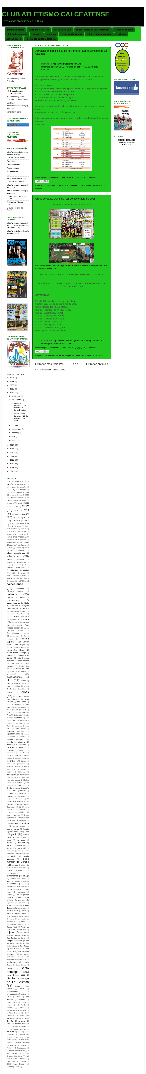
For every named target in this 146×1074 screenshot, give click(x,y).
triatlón (22, 1000)
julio (14, 436)
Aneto (11, 545)
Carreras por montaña (16, 181)
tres (18, 997)
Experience (22, 745)
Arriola (26, 548)
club (9, 680)
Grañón (9, 766)
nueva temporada (23, 886)
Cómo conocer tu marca (99, 34)
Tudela (23, 1005)
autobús (9, 562)
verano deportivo (22, 1024)
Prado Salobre (12, 906)
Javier (27, 807)
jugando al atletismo (18, 820)
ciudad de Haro (22, 669)
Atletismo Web (13, 168)
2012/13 (16, 510)
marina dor (10, 851)
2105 (14, 531)
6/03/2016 (10, 534)
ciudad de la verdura (18, 671)
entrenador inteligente (15, 731)
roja (21, 932)
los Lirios (21, 840)
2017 (12, 445)
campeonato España (17, 611)
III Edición (22, 791)
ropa (27, 933)
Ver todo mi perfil (14, 112)
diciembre (16, 396)
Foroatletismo (12, 171)
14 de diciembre (21, 489)
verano (9, 1024)
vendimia (21, 1021)
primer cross (22, 908)
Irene (21, 799)
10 (7, 481)
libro (21, 832)
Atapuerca (21, 550)
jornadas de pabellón (76, 185)
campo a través (13, 617)
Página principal (15, 29)
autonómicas (21, 562)
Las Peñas (13, 832)
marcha (9, 848)
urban (18, 1013)
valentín (19, 1018)
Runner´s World (14, 935)
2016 (12, 449)
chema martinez (23, 661)
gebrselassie (21, 764)
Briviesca (10, 578)
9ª (16, 539)
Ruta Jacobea (12, 938)
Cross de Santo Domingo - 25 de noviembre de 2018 (65, 198)
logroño (13, 834)
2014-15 (16, 518)
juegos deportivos (13, 815)
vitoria (9, 1048)
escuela (22, 736)
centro (19, 658)
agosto (15, 433)
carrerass (10, 655)
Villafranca (13, 1045)
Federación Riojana (15, 750)
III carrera (19, 783)
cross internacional (19, 707)
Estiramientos (14, 39)
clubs (8, 683)
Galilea (23, 761)
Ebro (27, 718)
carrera (25, 619)
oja (11, 889)
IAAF (9, 175)
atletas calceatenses (16, 553)
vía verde (10, 1032)
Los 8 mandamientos (71, 34)
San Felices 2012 (22, 943)
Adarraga (10, 542)
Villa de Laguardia (22, 1042)
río (14, 930)
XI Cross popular (20, 1048)
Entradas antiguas (97, 363)
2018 (12, 393)
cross (25, 692)
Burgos (18, 578)
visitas (23, 1045)
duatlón (19, 718)
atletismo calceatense (15, 559)
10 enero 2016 (17, 481)
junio (14, 440)
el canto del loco (17, 721)
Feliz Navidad (24, 753)
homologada (11, 775)
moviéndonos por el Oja (18, 876)
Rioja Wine (22, 930)
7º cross (20, 534)
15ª (8, 492)
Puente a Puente (13, 911)
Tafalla (9, 997)
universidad (11, 1010)
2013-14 (15, 514)
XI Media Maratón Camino (16, 1050)
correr (24, 683)
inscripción (21, 796)
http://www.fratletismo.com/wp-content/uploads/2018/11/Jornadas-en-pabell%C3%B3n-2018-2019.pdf (70, 67)
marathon (10, 843)
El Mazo (19, 723)
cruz (24, 710)
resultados (25, 922)
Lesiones (121, 34)
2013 (12, 460)
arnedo (18, 548)
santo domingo (18, 970)
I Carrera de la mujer (17, 777)
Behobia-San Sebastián (18, 570)
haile (16, 766)
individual (10, 793)
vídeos (11, 1034)
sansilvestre (11, 962)
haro (23, 766)
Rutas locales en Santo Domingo (93, 29)
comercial (16, 683)
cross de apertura (66, 355)
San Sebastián (15, 949)
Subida (23, 994)
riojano (10, 932)
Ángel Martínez (21, 545)
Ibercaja (17, 780)
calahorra (22, 581)
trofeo (24, 1002)
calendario (20, 588)
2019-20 (23, 529)
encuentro (18, 726)
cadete (11, 581)
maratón (10, 845)
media (13, 856)
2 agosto (19, 503)
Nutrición (51, 34)
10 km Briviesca (20, 484)
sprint (22, 989)
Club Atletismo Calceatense (16, 92)
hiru (15, 769)
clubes (23, 681)
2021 (12, 381)
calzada (12, 594)
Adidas (19, 542)
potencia (22, 903)
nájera (9, 881)
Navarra (26, 881)
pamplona (21, 892)
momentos (22, 868)
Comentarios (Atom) (56, 370)
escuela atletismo (15, 739)
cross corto (21, 702)
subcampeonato (13, 991)
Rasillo (9, 913)
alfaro (27, 542)
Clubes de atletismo (17, 34)
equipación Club (13, 734)
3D (20, 531)
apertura (9, 548)
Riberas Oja (22, 924)
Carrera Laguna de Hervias (18, 633)
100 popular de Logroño (16, 487)
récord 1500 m (24, 916)
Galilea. (9, 764)
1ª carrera (10, 503)
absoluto (23, 539)
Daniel (26, 715)
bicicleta (16, 575)
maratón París (21, 845)
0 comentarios (90, 177)
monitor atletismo (15, 870)
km (16, 823)
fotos (12, 761)
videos (26, 1032)
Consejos (36, 34)
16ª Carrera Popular (21, 492)
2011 (12, 467)
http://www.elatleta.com (17, 178)
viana (19, 1032)
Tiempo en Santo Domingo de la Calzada (127, 142)
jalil (20, 807)
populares (10, 903)
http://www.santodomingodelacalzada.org (17, 153)
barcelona (18, 565)
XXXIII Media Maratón (16, 1064)
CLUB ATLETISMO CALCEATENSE (56, 14)
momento (12, 868)
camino (22, 597)
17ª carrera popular (16, 497)
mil (22, 865)
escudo (12, 736)
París (18, 895)
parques (26, 895)
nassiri (17, 881)
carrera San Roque (16, 650)
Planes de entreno (123, 29)
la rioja (25, 823)
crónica (17, 686)
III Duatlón (12, 791)
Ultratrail (9, 1007)
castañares (21, 655)
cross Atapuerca (13, 699)
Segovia (17, 986)
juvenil (9, 823)
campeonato (13, 600)
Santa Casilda (21, 965)
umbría (22, 1007)
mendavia (14, 865)
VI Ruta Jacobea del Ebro (16, 1029)
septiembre (17, 429)
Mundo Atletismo (14, 164)
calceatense (15, 584)
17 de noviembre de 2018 (55, 185)
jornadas (22, 809)
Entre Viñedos (20, 728)
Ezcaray (10, 747)
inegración (22, 793)
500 (25, 531)
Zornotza (10, 1067)
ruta (24, 935)
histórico (9, 772)
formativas (25, 758)
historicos (21, 772)
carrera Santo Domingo (16, 653)
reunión (12, 924)
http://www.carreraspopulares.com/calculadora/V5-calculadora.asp (18, 225)
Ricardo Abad (12, 927)
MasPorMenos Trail (22, 853)
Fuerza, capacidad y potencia (40, 39)
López (9, 840)
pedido (11, 897)
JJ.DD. (12, 809)
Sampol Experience (14, 941)
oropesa (18, 889)
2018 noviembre (51, 355)
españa (10, 745)
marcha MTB (21, 848)
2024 (12, 378)
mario (20, 851)
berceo (23, 573)
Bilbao (24, 575)
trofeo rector (11, 1005)
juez (27, 817)
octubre (15, 425)
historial (23, 769)
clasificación (12, 674)
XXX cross (22, 1061)
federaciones (11, 753)
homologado (24, 774)
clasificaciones (14, 677)
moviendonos (11, 873)
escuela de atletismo (16, 742)
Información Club (62, 29)
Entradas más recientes (49, 363)
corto (8, 686)
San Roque (24, 946)
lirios (27, 832)
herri (8, 769)
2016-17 (12, 523)
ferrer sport (14, 755)
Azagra (9, 565)
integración (10, 799)
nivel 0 (23, 884)
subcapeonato (12, 994)
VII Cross (19, 1037)
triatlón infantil (12, 1002)
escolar (26, 734)
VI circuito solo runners (18, 1026)
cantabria (26, 616)
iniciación (10, 796)
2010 (12, 471)
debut (11, 718)
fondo (17, 758)
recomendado (11, 916)
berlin (8, 575)
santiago (10, 968)
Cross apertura (19, 696)
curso (9, 712)
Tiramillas (11, 161)
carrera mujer (15, 636)
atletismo (13, 556)
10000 (9, 490)
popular (21, 900)
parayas (9, 895)
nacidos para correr (18, 878)
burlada (26, 578)
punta (24, 911)
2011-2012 (14, 507)
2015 (12, 452)
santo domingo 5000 (16, 975)
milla (27, 865)
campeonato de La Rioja (18, 603)
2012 (12, 464)
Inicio (75, 363)
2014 (12, 456)
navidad (13, 884)
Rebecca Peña (20, 913)
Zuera (18, 1067)
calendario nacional (15, 591)
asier (11, 550)
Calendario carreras (39, 29)
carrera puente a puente (16, 647)
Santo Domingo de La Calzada (88, 355)
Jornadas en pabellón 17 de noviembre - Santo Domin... (19, 406)
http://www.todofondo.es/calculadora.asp (18, 232)
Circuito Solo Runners (16, 158)
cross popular (12, 710)
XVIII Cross (11, 1061)
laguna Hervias (19, 826)
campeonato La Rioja (16, 614)
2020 (12, 385)
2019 (12, 389)
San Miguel (13, 946)
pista (19, 897)
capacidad (13, 619)
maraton (21, 843)
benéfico (13, 573)
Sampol (23, 938)
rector (12, 919)
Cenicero (10, 658)
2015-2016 (16, 521)
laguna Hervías (13, 829)
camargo (10, 597)
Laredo (26, 829)
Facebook (22, 747)
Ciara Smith (14, 663)
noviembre (17, 400)
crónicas (9, 692)
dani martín (18, 715)
